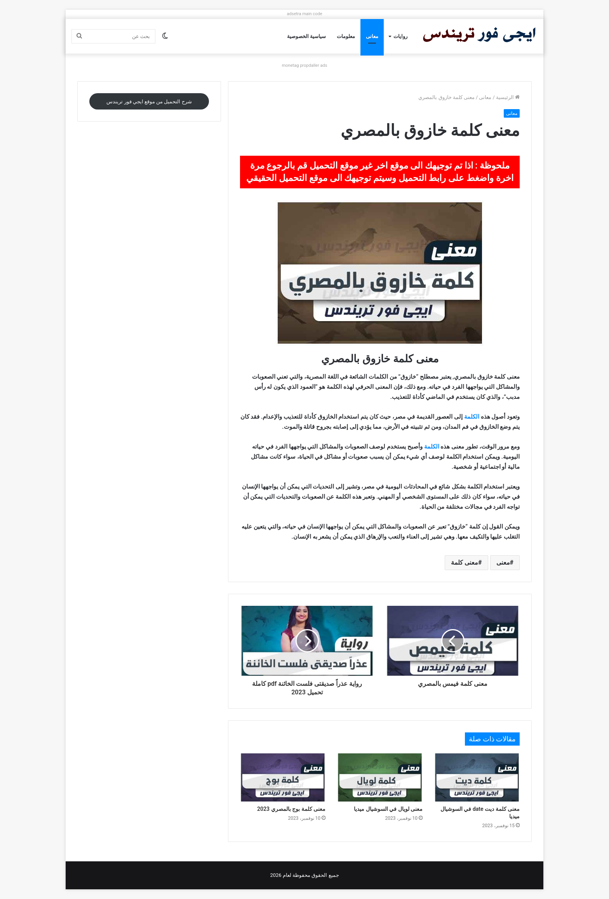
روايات (400, 36)
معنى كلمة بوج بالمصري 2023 (291, 809)
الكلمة (471, 416)
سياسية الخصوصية (306, 36)
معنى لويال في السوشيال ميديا (388, 809)
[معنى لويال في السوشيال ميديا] (380, 777)
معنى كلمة (464, 562)
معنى (503, 562)
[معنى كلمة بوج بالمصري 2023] (282, 777)
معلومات (346, 36)
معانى (372, 36)
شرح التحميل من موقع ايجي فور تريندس (148, 101)
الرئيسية (508, 97)
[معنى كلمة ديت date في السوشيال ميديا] (477, 777)
